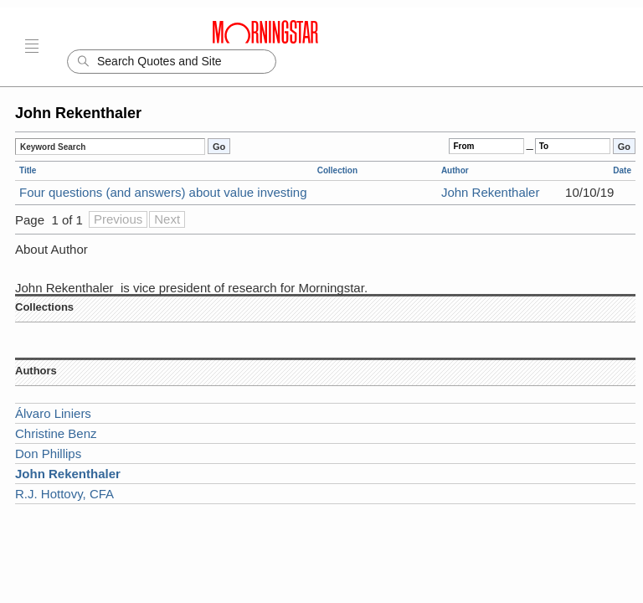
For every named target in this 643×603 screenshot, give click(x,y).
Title (27, 170)
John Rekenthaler (490, 192)
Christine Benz (56, 433)
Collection (337, 170)
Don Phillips (48, 453)
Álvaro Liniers (53, 413)
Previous (118, 219)
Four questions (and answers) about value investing (163, 192)
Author (455, 170)
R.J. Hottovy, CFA (64, 493)
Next (167, 219)
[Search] (171, 61)
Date (622, 170)
